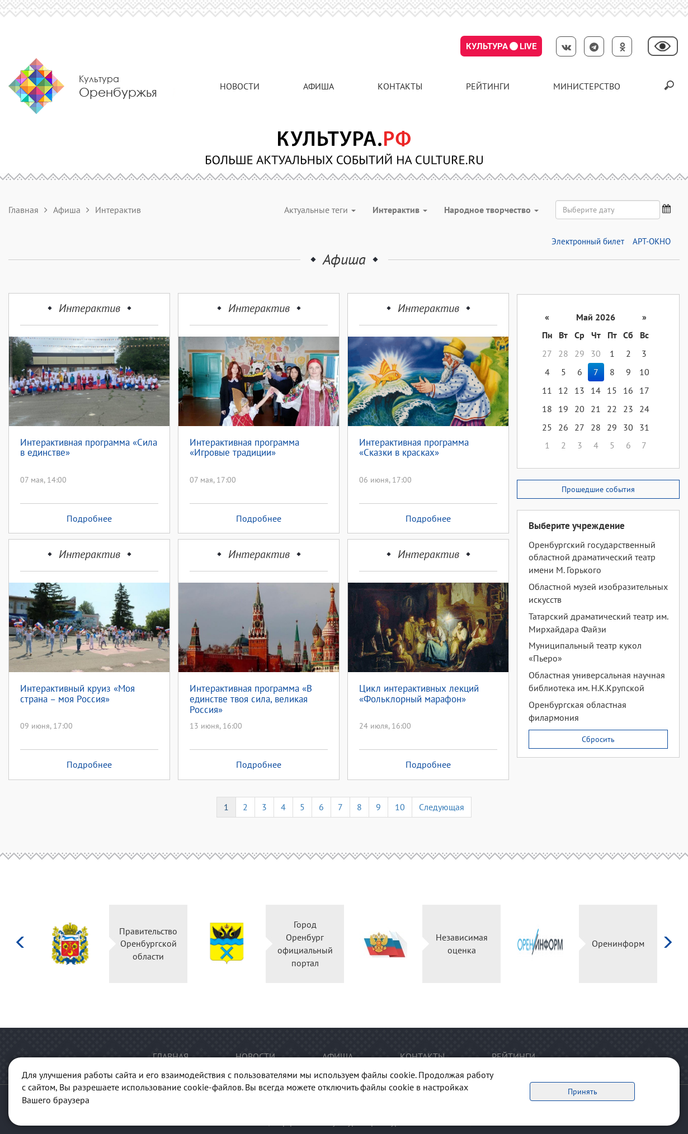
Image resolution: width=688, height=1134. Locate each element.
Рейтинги (488, 86)
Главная (23, 209)
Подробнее (89, 518)
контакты (400, 86)
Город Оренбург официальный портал (305, 943)
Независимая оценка (462, 944)
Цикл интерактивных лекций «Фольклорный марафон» (419, 694)
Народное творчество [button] (491, 209)
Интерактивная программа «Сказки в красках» (414, 448)
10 (400, 806)
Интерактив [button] (400, 209)
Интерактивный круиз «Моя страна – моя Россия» (77, 694)
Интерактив (89, 308)
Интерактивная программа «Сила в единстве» (88, 448)
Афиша (318, 86)
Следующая (441, 806)
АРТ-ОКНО (652, 241)
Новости (240, 86)
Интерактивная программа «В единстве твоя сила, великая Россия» (251, 699)
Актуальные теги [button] (320, 209)
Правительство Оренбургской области (148, 943)
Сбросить (598, 739)
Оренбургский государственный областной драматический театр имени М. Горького (592, 557)
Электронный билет (588, 241)
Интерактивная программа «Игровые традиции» (244, 448)
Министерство (586, 86)
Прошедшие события (598, 489)
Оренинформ (618, 943)
